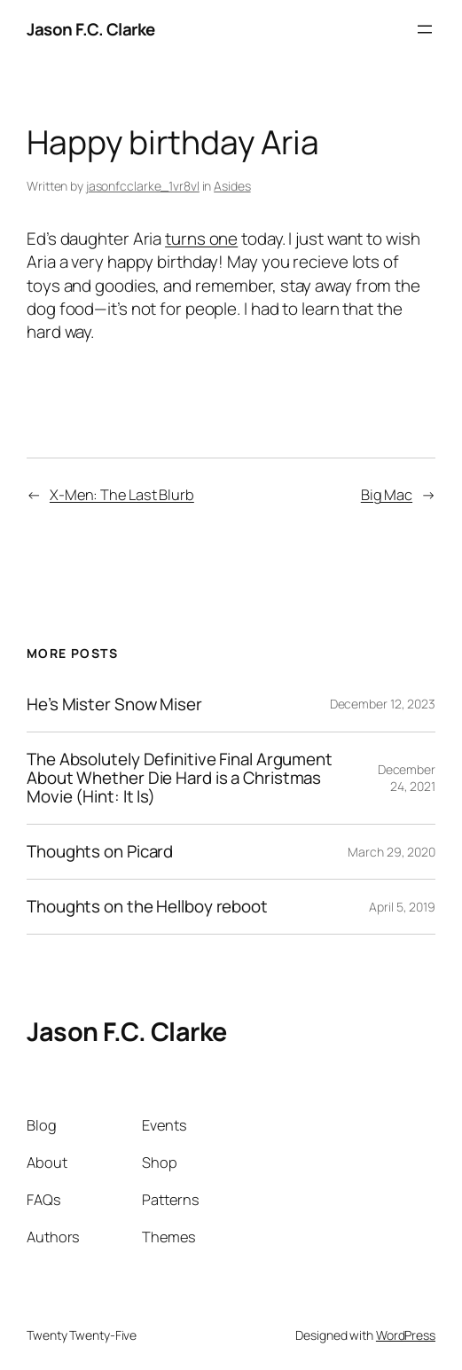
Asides (232, 185)
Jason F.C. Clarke (91, 29)
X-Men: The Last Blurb (122, 495)
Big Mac (386, 495)
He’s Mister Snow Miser (114, 704)
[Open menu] (424, 29)
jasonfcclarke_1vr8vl (143, 185)
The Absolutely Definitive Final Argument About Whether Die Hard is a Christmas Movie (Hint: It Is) (180, 778)
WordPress (405, 1335)
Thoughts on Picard (100, 851)
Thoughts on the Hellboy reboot (147, 906)
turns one (201, 238)
